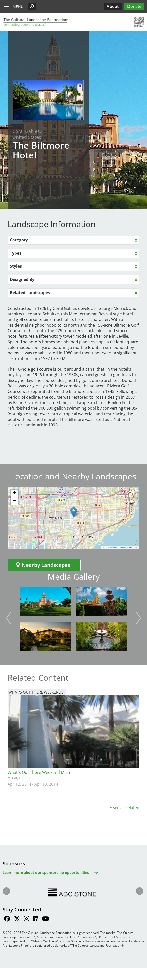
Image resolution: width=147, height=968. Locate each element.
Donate (134, 6)
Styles (16, 266)
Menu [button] (18, 6)
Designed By (22, 279)
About (113, 6)
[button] (32, 6)
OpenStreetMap (121, 547)
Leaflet (107, 547)
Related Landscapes (30, 292)
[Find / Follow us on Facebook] (7, 919)
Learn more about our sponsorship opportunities (46, 872)
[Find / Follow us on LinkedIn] (35, 919)
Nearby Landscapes (42, 565)
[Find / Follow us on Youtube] (45, 919)
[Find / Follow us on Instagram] (26, 919)
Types (15, 253)
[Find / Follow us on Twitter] (17, 919)
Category (19, 240)
